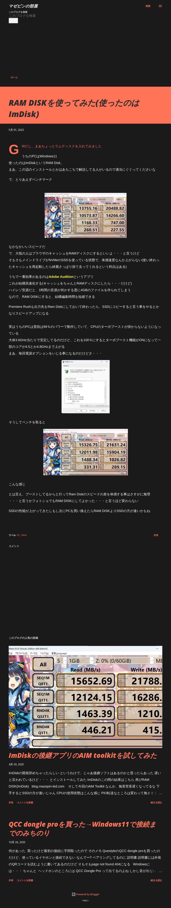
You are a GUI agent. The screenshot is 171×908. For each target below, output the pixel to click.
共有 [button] (156, 535)
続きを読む (156, 802)
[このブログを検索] (69, 16)
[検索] (148, 6)
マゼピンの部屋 (23, 6)
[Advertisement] (85, 48)
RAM (24, 535)
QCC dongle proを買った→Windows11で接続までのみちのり (82, 829)
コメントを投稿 (25, 802)
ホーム (14, 77)
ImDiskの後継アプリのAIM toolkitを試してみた (83, 755)
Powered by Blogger (85, 894)
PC (18, 535)
